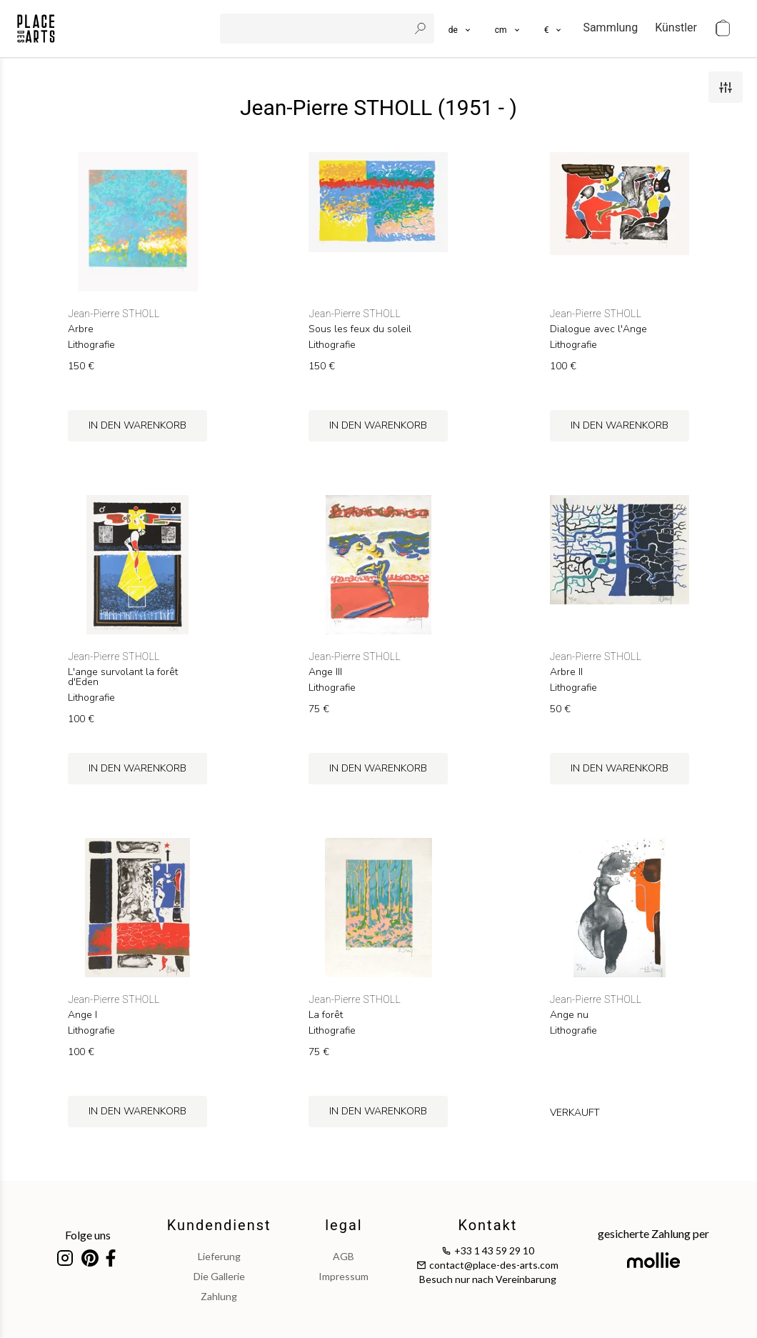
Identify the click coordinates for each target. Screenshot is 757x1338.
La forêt (326, 1015)
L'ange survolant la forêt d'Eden (123, 677)
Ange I (82, 1015)
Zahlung (219, 1296)
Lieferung (219, 1256)
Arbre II (566, 672)
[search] (315, 29)
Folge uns (88, 1235)
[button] (508, 28)
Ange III (325, 672)
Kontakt (487, 1225)
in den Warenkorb (137, 425)
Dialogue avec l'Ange (598, 329)
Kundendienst (219, 1225)
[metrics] (508, 28)
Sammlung (610, 27)
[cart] (723, 28)
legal (343, 1225)
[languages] (460, 28)
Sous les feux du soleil (360, 329)
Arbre (81, 329)
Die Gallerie (219, 1276)
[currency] (554, 28)
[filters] (725, 87)
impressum (344, 1276)
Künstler (676, 27)
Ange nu (569, 1015)
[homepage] (36, 28)
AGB (343, 1256)
